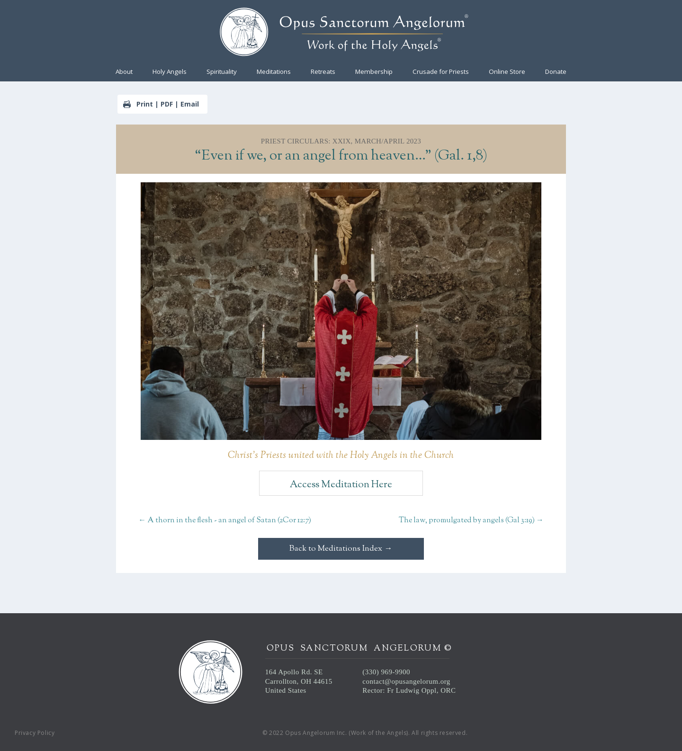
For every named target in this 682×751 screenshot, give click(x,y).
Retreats (323, 72)
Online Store (507, 72)
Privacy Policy (34, 733)
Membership (374, 72)
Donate (555, 72)
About (124, 72)
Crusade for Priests (441, 72)
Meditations (274, 72)
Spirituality (221, 72)
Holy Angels (170, 72)
